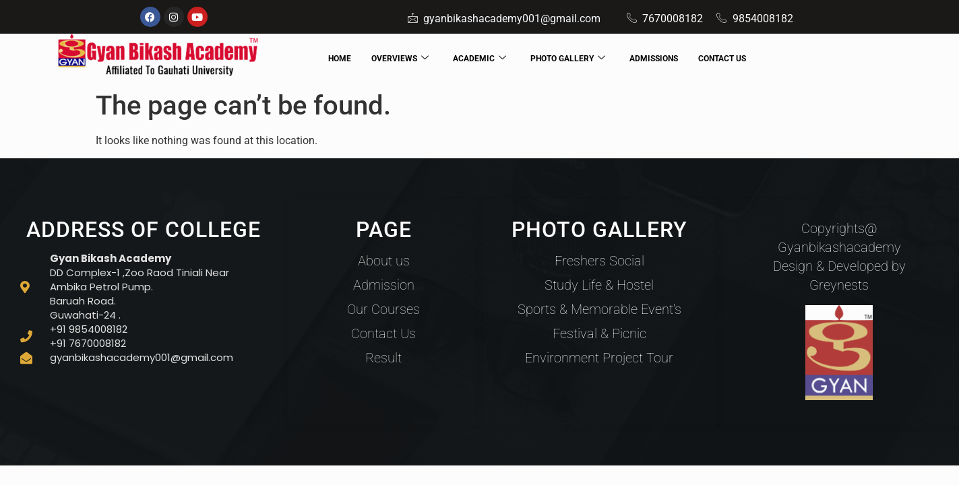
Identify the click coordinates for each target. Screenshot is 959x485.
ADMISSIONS (653, 58)
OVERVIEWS (400, 59)
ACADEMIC (479, 59)
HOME (339, 58)
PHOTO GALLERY (567, 59)
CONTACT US (722, 58)
